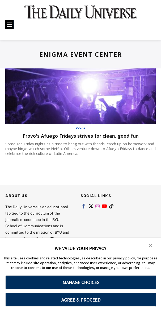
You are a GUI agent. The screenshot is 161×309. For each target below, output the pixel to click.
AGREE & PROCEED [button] (80, 300)
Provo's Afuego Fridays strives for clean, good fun (80, 135)
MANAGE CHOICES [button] (80, 282)
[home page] (80, 15)
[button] (150, 245)
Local (81, 127)
